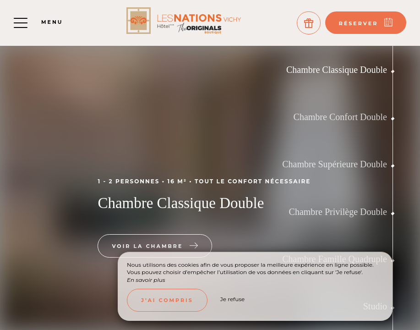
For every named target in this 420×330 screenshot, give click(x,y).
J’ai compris (167, 300)
